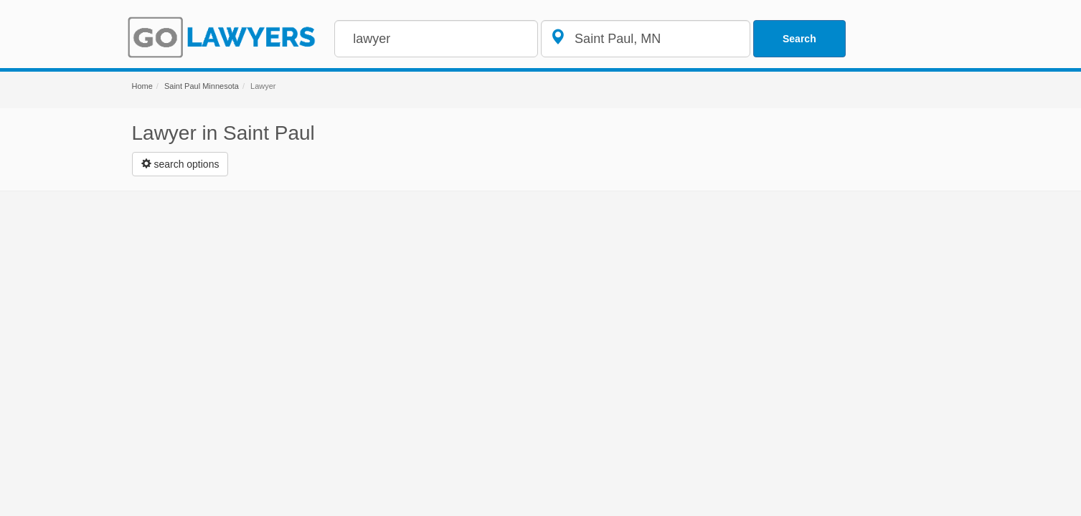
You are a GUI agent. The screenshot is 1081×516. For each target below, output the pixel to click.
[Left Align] (180, 164)
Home (142, 86)
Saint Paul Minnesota (201, 86)
